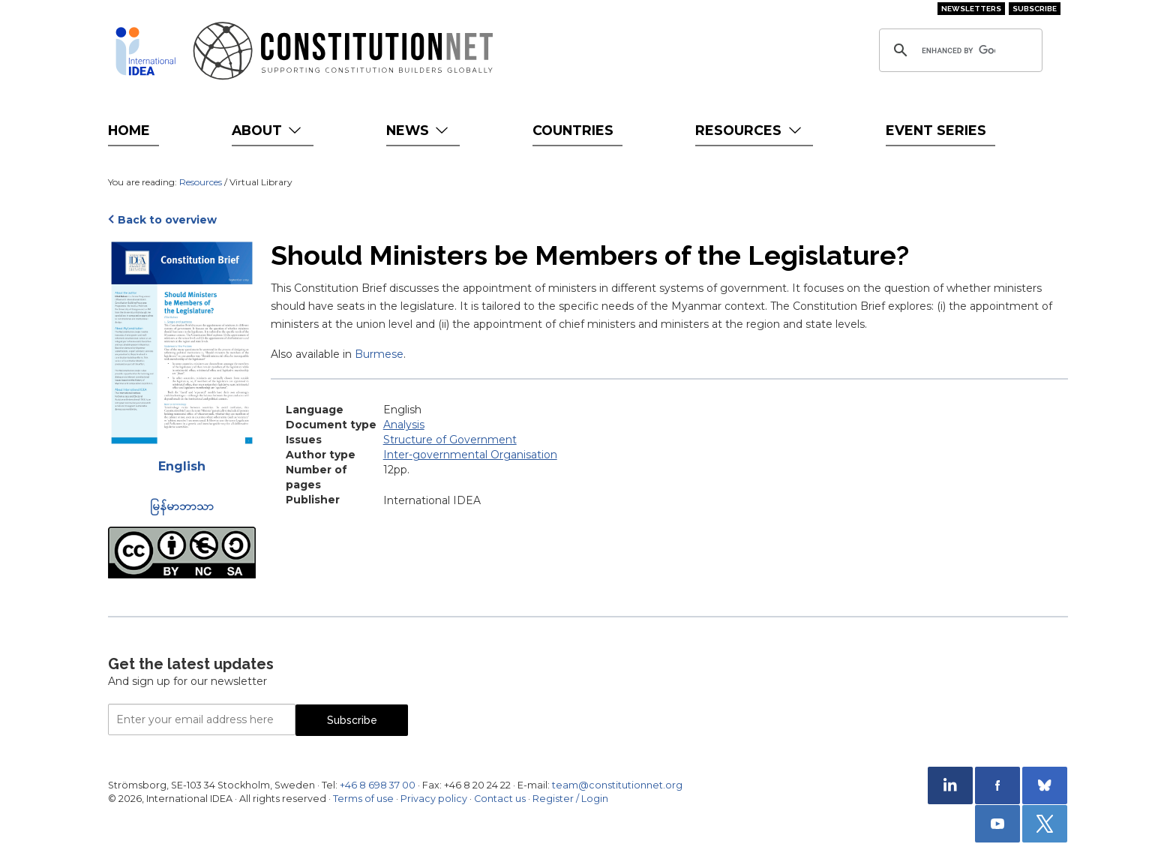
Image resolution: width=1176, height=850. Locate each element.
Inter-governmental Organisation (470, 454)
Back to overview (167, 220)
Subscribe (1034, 9)
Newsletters (971, 9)
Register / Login (570, 798)
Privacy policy (433, 798)
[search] (958, 50)
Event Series (936, 130)
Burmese (379, 354)
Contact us (500, 798)
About (268, 130)
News (419, 130)
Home (129, 130)
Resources (749, 130)
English (182, 466)
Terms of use (363, 798)
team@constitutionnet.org (617, 785)
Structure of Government (450, 439)
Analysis (403, 424)
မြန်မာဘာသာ (182, 506)
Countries (573, 130)
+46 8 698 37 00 (378, 785)
